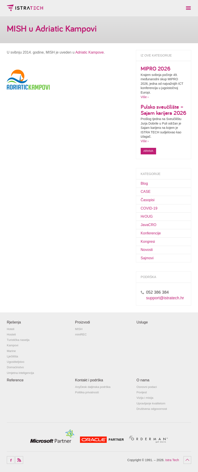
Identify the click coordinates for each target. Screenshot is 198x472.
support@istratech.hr (165, 298)
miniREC (81, 334)
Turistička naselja (18, 340)
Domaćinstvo (15, 367)
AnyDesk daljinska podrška (92, 387)
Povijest (142, 392)
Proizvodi (82, 322)
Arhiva (148, 151)
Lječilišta (12, 356)
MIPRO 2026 (155, 68)
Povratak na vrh (187, 460)
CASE (146, 192)
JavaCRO (148, 225)
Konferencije (151, 233)
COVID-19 (149, 208)
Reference (15, 380)
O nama (143, 380)
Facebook (10, 460)
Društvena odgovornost (152, 409)
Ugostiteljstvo (15, 361)
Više (144, 97)
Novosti (147, 250)
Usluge (142, 322)
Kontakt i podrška (89, 380)
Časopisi (148, 200)
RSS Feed (19, 460)
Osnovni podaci (147, 387)
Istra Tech (25, 8)
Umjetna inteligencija (20, 373)
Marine (11, 351)
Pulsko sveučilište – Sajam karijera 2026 (163, 109)
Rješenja (14, 322)
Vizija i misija (145, 397)
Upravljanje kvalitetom (151, 403)
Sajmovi (147, 258)
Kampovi (12, 345)
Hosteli (11, 334)
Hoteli (10, 329)
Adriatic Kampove (89, 52)
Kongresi (148, 241)
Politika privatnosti (87, 392)
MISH (78, 329)
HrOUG (147, 216)
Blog (144, 183)
